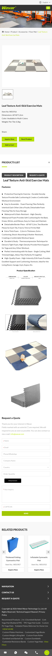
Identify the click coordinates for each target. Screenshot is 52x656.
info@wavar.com (17, 434)
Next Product (26, 139)
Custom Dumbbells (33, 638)
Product (14, 32)
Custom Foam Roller (34, 635)
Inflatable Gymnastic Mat (39, 558)
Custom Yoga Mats (35, 641)
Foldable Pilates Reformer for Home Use (31, 626)
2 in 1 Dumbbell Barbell (31, 619)
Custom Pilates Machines (13, 632)
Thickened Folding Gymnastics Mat (12, 558)
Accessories (23, 32)
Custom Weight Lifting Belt (13, 635)
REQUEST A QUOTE (37, 175)
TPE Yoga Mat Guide (32, 623)
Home (7, 32)
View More (7, 629)
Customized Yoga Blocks (35, 632)
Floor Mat (33, 32)
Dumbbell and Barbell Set (13, 638)
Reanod (34, 612)
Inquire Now (13, 570)
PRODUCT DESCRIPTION (13, 175)
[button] (4, 552)
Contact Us (8, 592)
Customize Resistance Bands (14, 641)
